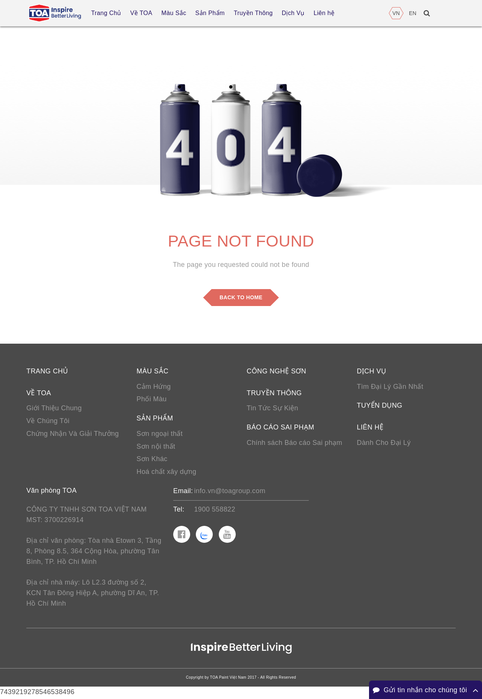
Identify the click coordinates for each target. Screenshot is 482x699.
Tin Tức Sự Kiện (272, 409)
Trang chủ (47, 371)
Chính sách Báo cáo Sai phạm (294, 443)
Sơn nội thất (156, 447)
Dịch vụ (371, 371)
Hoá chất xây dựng (167, 473)
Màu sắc (153, 371)
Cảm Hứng (154, 387)
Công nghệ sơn (276, 371)
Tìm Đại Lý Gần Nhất (390, 387)
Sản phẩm (155, 419)
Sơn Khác (152, 460)
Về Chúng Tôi (48, 421)
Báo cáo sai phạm (280, 428)
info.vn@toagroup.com (229, 492)
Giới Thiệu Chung (54, 409)
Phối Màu (152, 400)
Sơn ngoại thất (160, 434)
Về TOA (38, 393)
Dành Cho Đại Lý (384, 443)
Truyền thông (274, 393)
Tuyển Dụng (380, 406)
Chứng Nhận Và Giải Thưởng (72, 434)
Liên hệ (370, 428)
